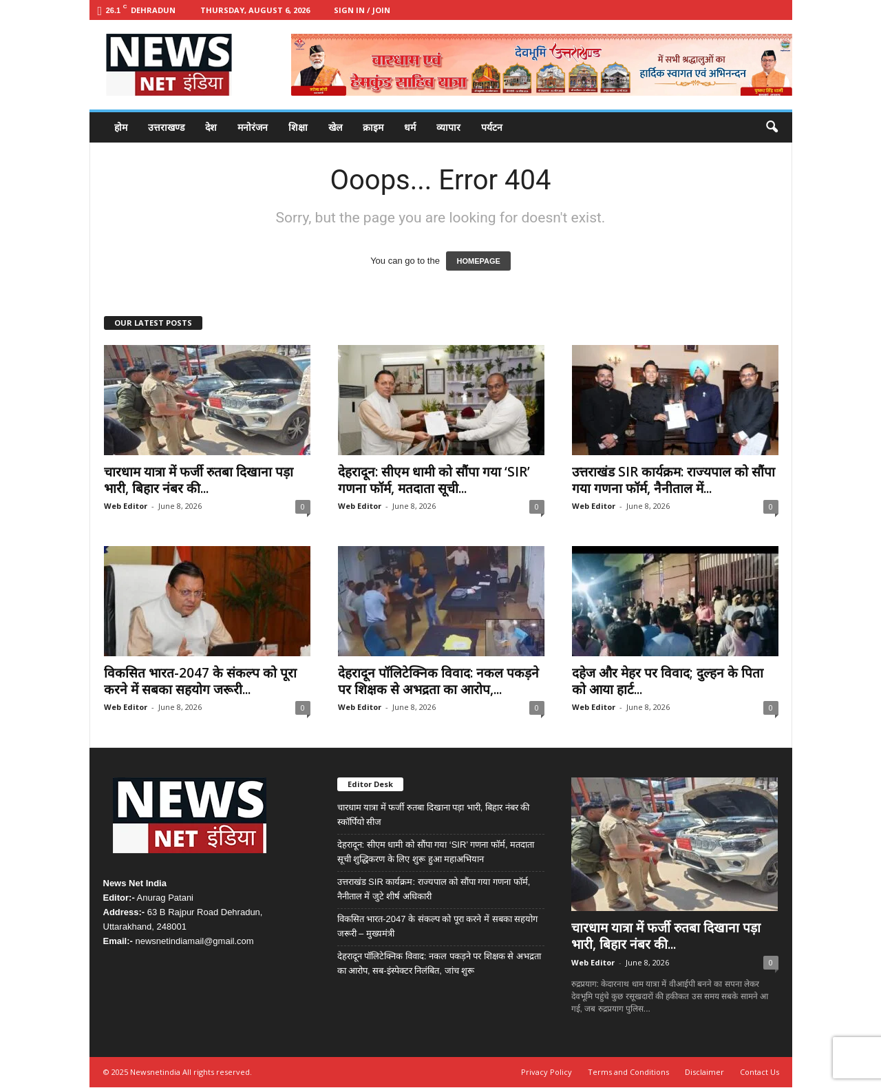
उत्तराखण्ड (166, 127)
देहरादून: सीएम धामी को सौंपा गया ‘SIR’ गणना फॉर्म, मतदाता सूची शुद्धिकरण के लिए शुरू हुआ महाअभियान (436, 851)
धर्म (410, 127)
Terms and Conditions (628, 1072)
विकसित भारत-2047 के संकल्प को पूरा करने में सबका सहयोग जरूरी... (200, 681)
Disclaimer (704, 1072)
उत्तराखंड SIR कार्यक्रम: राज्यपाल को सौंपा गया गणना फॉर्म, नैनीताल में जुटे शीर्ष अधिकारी (434, 889)
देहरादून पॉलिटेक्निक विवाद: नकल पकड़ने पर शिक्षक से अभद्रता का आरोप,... (438, 681)
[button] (771, 127)
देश (211, 127)
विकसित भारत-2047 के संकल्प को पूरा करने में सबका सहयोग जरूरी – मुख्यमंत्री (437, 926)
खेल (335, 127)
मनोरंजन (252, 127)
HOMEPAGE (478, 261)
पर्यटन (491, 127)
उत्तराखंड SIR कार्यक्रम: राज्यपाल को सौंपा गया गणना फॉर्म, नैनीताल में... (673, 480)
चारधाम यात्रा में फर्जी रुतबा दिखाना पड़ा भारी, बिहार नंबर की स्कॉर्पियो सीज (433, 814)
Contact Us (759, 1072)
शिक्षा (298, 127)
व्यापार (448, 127)
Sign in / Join (362, 10)
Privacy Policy (546, 1072)
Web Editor (125, 506)
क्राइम (373, 127)
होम (120, 127)
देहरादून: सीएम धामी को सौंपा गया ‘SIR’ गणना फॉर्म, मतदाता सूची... (434, 480)
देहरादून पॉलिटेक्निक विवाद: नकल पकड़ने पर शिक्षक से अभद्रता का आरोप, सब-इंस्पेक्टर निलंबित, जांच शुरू (439, 963)
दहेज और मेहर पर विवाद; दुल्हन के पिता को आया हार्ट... (667, 681)
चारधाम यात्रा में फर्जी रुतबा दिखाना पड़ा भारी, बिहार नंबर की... (198, 480)
